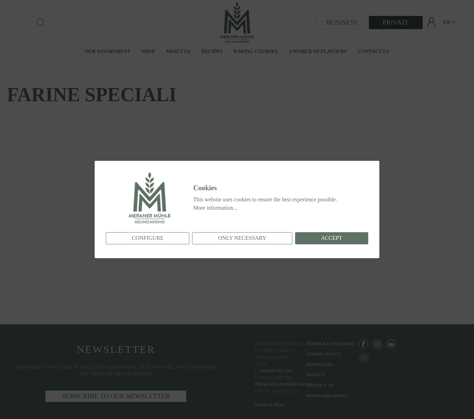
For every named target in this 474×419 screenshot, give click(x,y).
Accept (331, 238)
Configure (148, 238)
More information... (215, 208)
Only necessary (242, 238)
